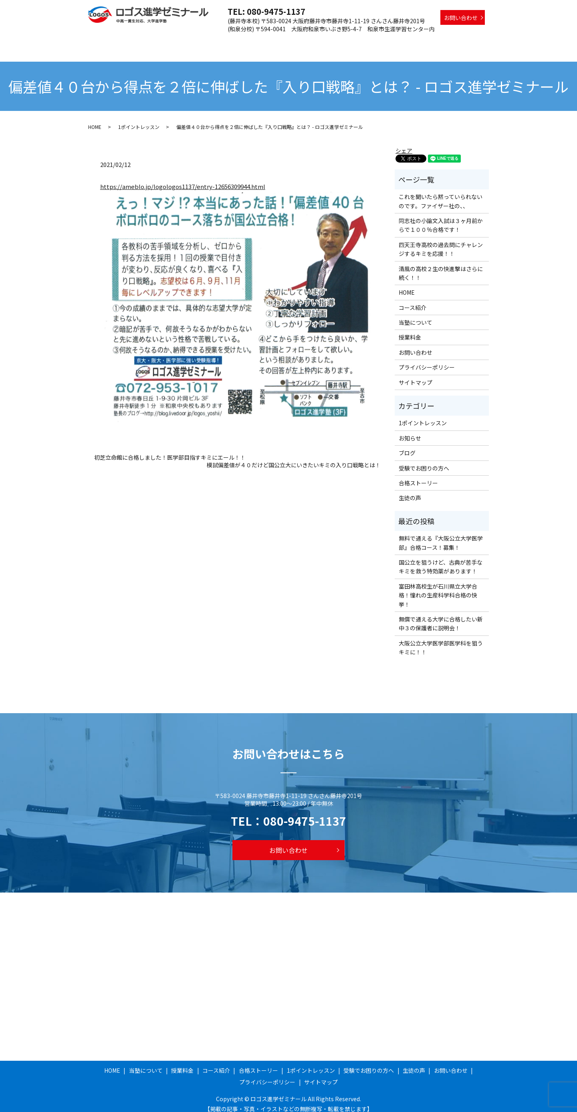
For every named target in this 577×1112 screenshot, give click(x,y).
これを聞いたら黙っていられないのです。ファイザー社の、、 (440, 193)
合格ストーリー (317, 41)
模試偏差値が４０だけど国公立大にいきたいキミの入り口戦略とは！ (294, 457)
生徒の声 (473, 41)
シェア (403, 143)
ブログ (407, 445)
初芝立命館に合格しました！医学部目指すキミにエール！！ (170, 450)
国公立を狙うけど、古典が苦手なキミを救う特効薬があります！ (440, 559)
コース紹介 (274, 41)
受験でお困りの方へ (427, 41)
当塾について (203, 41)
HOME (169, 41)
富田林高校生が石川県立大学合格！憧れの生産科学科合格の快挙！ (438, 588)
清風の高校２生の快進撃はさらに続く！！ (441, 265)
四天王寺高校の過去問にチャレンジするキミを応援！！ (441, 241)
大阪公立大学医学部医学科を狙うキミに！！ (441, 639)
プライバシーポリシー (427, 360)
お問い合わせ (461, 18)
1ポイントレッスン (369, 41)
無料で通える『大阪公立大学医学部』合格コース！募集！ (441, 535)
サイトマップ (415, 375)
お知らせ (410, 430)
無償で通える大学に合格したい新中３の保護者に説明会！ (441, 615)
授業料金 (240, 41)
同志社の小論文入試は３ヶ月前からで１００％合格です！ (441, 217)
